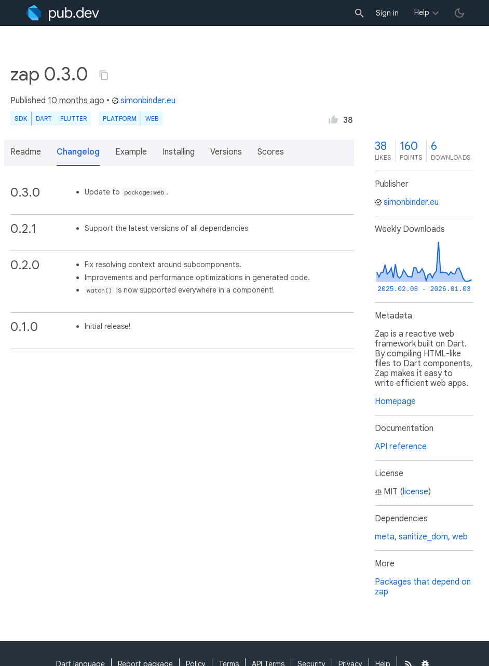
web (151, 118)
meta (385, 537)
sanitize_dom (423, 537)
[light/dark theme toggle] (459, 13)
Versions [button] (226, 152)
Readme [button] (25, 152)
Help (421, 12)
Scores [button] (270, 152)
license (415, 492)
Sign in (387, 13)
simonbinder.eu (143, 100)
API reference (401, 446)
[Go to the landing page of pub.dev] (62, 13)
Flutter (73, 118)
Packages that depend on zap (423, 587)
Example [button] (131, 152)
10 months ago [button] (76, 100)
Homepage (395, 401)
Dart (44, 118)
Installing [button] (178, 152)
